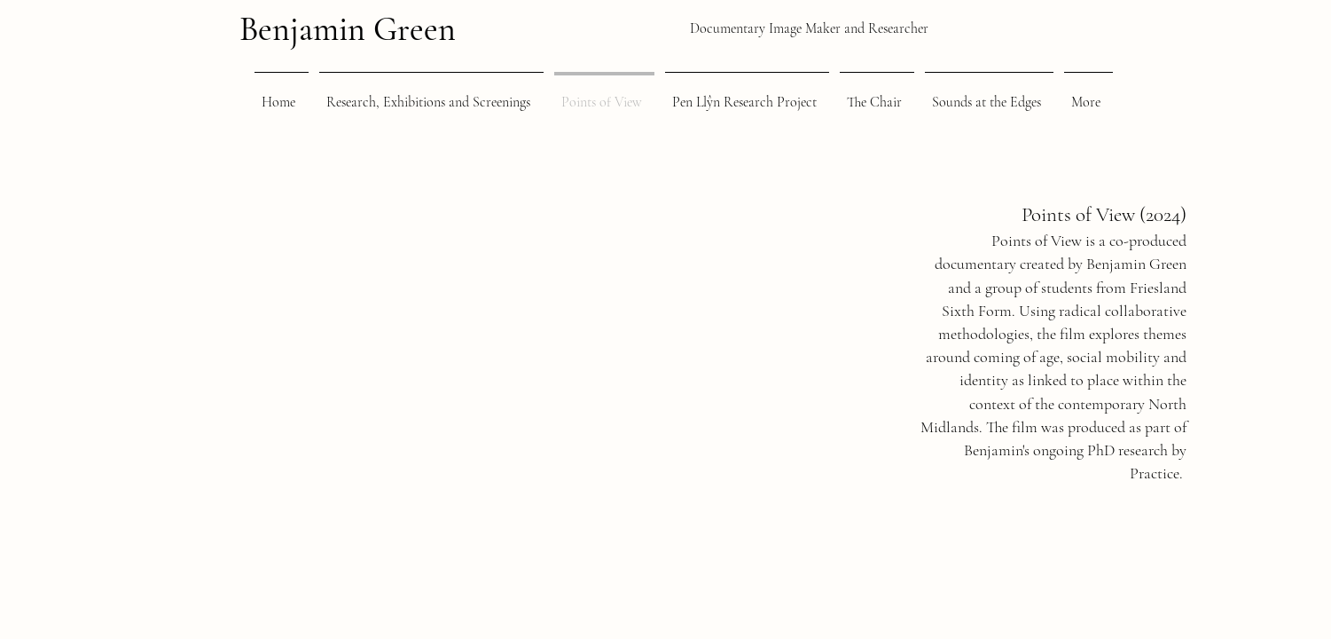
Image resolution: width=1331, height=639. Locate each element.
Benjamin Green (347, 29)
